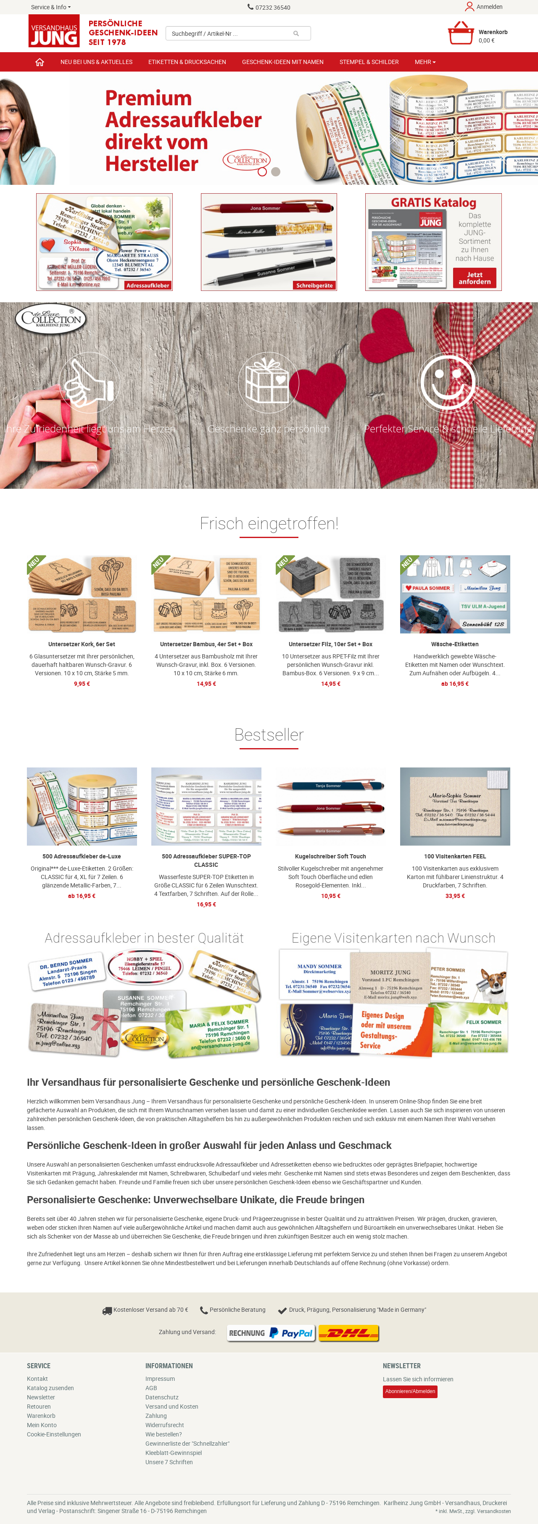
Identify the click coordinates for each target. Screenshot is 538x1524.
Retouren (39, 1406)
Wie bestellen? (163, 1434)
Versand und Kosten (171, 1406)
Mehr (425, 62)
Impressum (160, 1379)
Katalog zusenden (50, 1388)
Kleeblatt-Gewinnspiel (173, 1453)
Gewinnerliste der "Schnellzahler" (187, 1443)
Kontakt (37, 1379)
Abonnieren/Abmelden (410, 1391)
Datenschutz (162, 1397)
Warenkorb (41, 1416)
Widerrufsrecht (164, 1425)
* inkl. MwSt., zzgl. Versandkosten (473, 1511)
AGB (151, 1388)
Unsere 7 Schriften (169, 1462)
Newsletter (41, 1397)
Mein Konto (42, 1425)
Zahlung (156, 1416)
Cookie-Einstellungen (54, 1434)
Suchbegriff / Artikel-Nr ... (205, 33)
